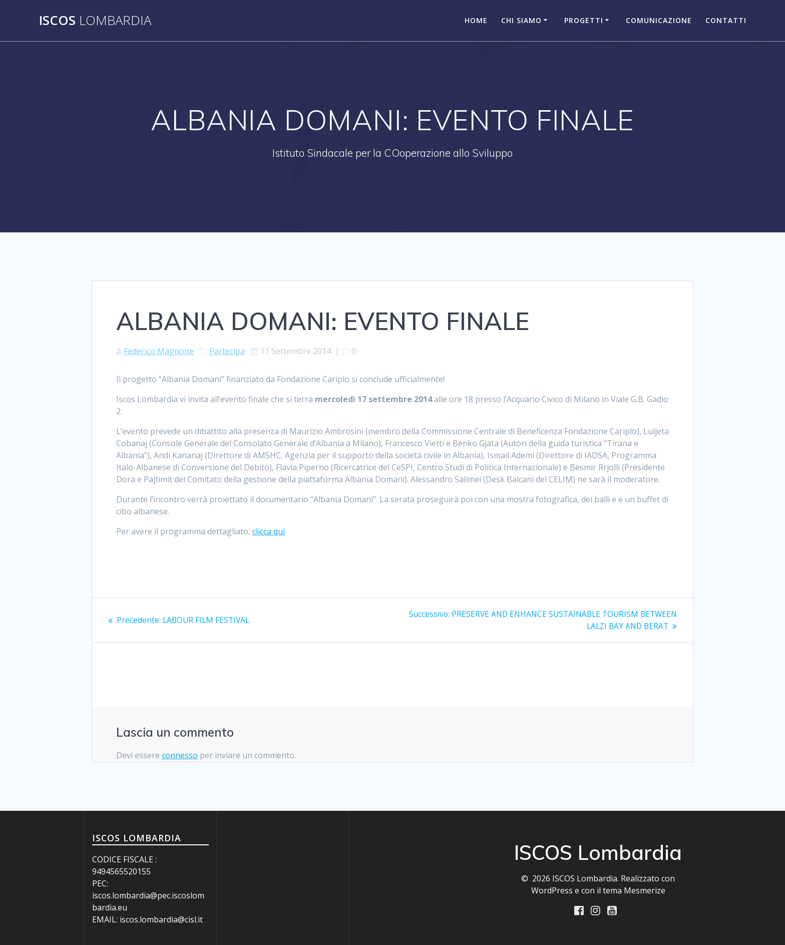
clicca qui (268, 531)
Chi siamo (521, 20)
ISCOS (95, 20)
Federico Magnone (159, 351)
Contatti (725, 20)
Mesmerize (644, 890)
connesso (180, 754)
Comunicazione (659, 20)
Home (476, 20)
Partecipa (227, 351)
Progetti (583, 20)
